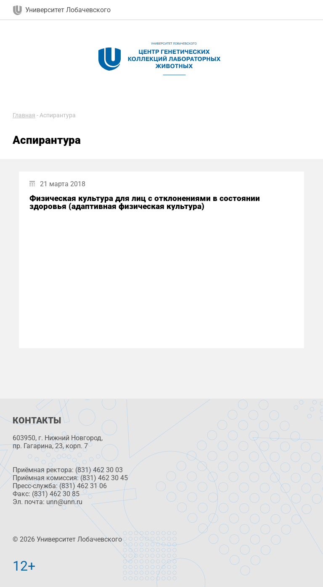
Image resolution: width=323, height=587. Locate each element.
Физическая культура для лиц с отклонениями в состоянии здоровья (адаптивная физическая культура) (144, 202)
